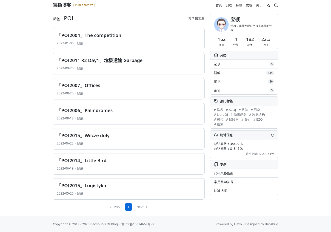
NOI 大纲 (220, 190)
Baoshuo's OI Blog (104, 224)
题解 (80, 43)
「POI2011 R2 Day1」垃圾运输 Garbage (100, 60)
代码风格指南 (223, 173)
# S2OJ (231, 110)
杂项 (244, 90)
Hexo (238, 224)
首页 (219, 5)
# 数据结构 (257, 114)
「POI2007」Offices (78, 85)
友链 (249, 5)
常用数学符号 (223, 182)
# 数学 (243, 110)
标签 (239, 5)
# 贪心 (246, 119)
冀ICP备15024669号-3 (137, 224)
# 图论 (255, 110)
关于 (259, 5)
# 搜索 (218, 124)
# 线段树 (232, 119)
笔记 (244, 81)
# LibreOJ (221, 114)
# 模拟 (218, 119)
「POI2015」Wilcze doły (83, 135)
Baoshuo (271, 224)
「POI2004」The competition (89, 35)
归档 (229, 5)
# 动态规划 (238, 114)
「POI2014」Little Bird (81, 160)
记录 (244, 64)
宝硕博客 (62, 5)
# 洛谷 (218, 110)
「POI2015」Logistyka (81, 185)
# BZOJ (258, 119)
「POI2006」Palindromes (85, 110)
